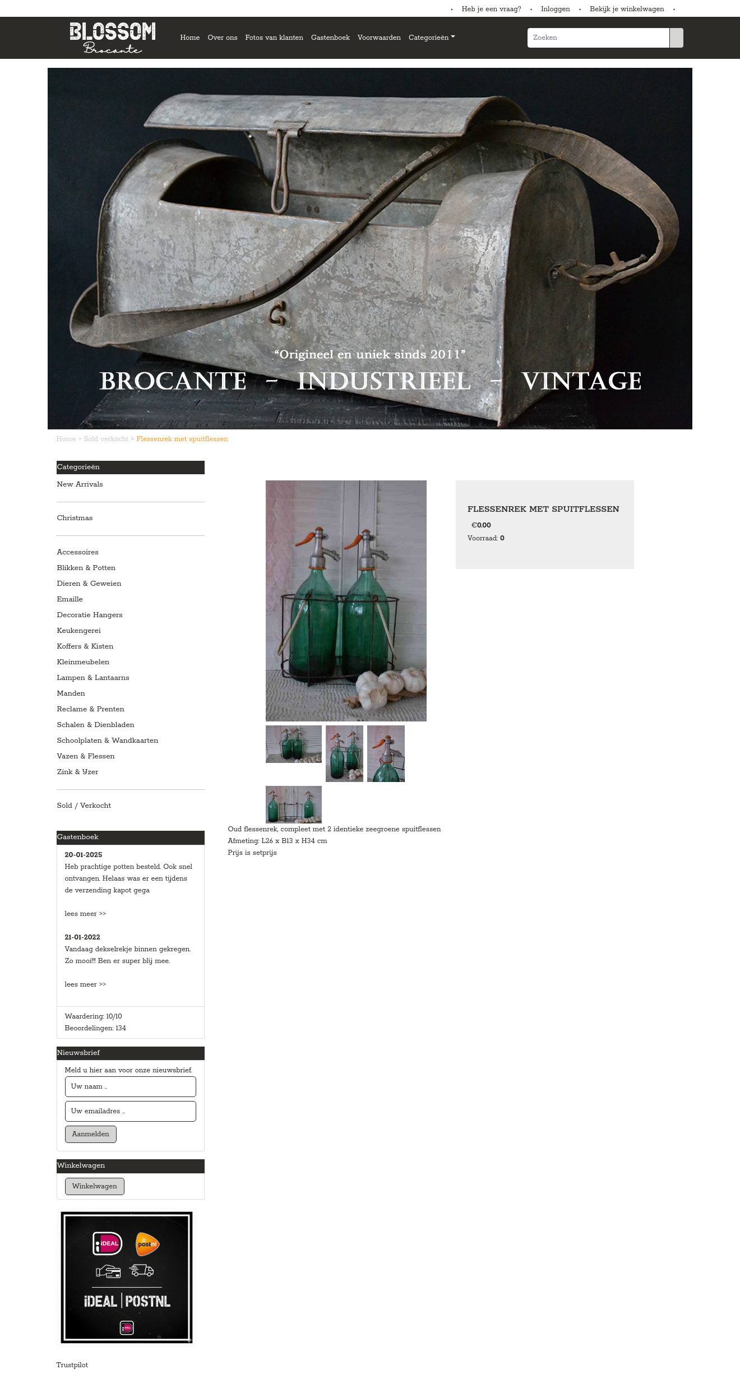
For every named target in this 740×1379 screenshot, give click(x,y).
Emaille (70, 599)
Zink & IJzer (78, 772)
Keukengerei (79, 631)
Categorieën (428, 38)
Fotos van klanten (274, 38)
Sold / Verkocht (84, 806)
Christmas (75, 518)
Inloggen (555, 9)
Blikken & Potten (86, 568)
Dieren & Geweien (89, 584)
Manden (71, 693)
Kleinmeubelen (83, 662)
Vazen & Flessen (86, 756)
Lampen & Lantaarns (93, 678)
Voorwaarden (379, 38)
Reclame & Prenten (90, 709)
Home (190, 38)
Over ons (222, 38)
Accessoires (78, 552)
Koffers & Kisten (85, 646)
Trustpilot (72, 1365)
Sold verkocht (107, 439)
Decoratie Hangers (90, 615)
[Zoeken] (598, 37)
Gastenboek (330, 38)
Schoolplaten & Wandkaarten (108, 741)
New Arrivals (80, 484)
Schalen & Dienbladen (96, 725)
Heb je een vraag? (491, 9)
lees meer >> (86, 914)
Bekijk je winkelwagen (627, 9)
